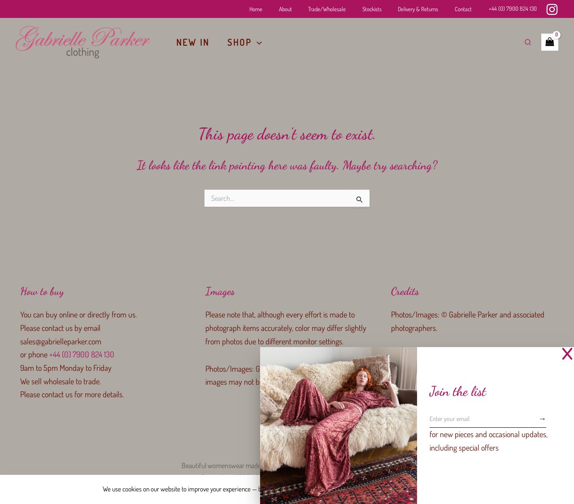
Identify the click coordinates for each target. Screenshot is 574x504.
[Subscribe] (542, 418)
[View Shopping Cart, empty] (549, 42)
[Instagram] (552, 9)
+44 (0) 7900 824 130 (513, 8)
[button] (528, 42)
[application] (257, 42)
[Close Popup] (567, 354)
